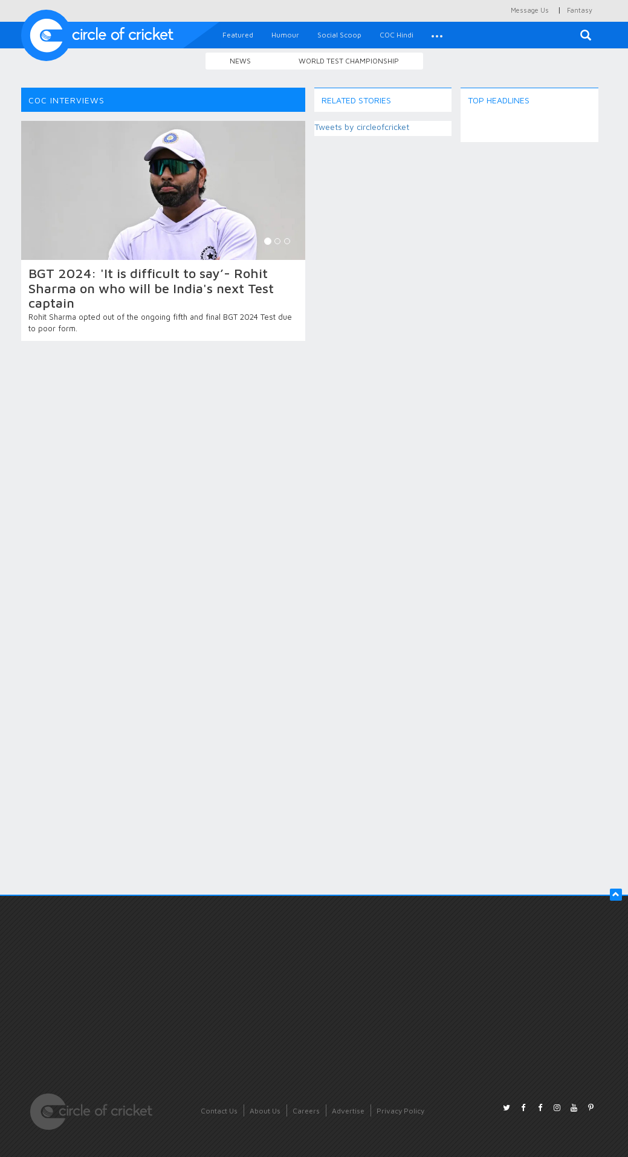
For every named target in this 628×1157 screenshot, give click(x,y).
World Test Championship (349, 60)
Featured (237, 34)
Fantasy (579, 10)
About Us (265, 1110)
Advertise (348, 1110)
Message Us (530, 10)
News (240, 60)
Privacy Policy (400, 1110)
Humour (285, 34)
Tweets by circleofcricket (361, 127)
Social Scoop (339, 34)
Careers (306, 1110)
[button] (437, 35)
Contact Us (219, 1110)
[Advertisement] (529, 332)
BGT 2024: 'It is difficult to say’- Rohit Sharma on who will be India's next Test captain (151, 287)
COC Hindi (396, 34)
